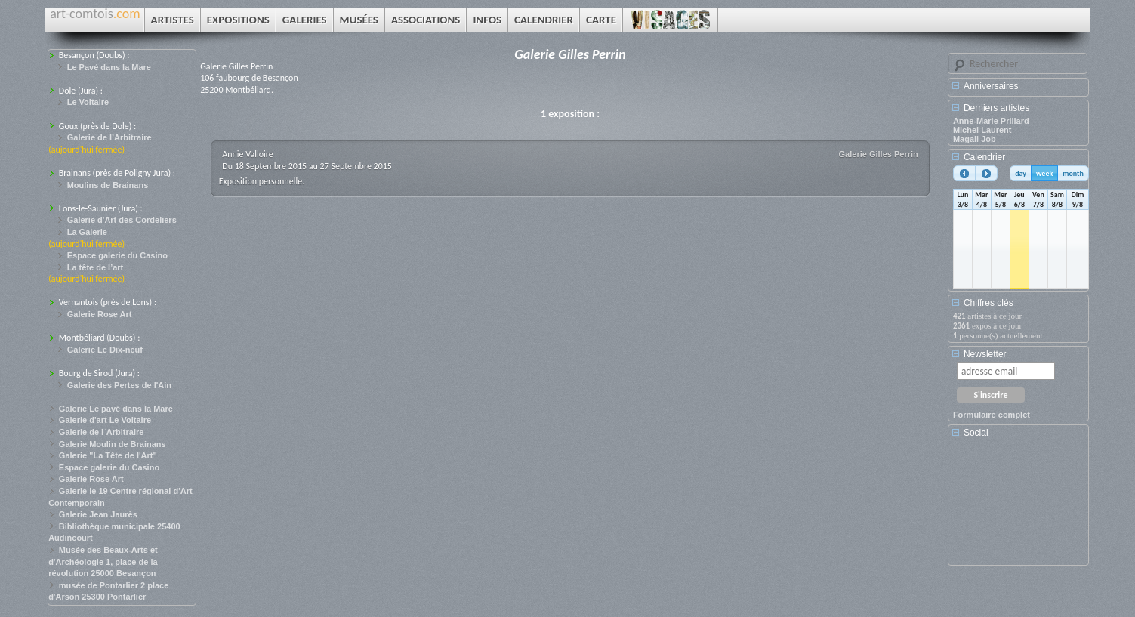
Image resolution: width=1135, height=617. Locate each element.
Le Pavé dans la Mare (109, 67)
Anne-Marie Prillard (991, 120)
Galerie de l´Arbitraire (101, 432)
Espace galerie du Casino (117, 255)
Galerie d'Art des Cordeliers (122, 219)
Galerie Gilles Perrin (878, 154)
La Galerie (87, 231)
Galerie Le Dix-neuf (105, 349)
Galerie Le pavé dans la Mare (116, 408)
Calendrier (984, 157)
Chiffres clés (988, 303)
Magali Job (974, 138)
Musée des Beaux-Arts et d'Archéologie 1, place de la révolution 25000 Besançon (103, 561)
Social (976, 432)
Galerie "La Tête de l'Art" (108, 455)
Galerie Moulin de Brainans (112, 444)
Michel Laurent (982, 129)
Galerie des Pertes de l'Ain (119, 385)
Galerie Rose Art (99, 314)
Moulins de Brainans (108, 185)
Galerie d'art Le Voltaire (105, 419)
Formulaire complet (991, 414)
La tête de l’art (95, 267)
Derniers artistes (996, 108)
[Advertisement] (1021, 506)
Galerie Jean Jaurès (98, 514)
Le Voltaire (88, 101)
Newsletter (985, 354)
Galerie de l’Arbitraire (109, 137)
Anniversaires (991, 86)
